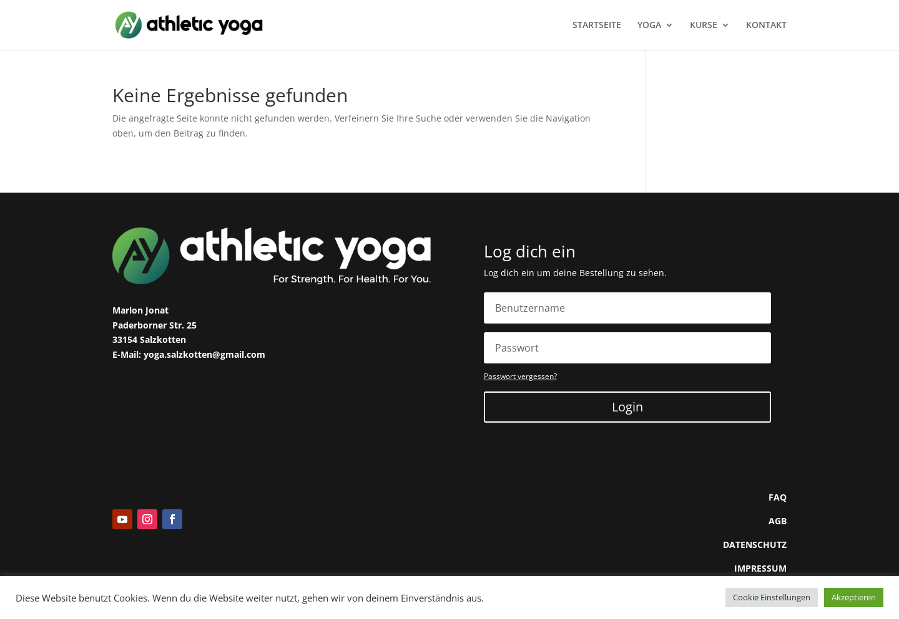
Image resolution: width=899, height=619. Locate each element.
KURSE (703, 26)
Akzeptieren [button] (854, 597)
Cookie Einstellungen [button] (771, 597)
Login (627, 406)
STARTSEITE (596, 26)
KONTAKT (766, 26)
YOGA (649, 26)
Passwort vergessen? (520, 376)
